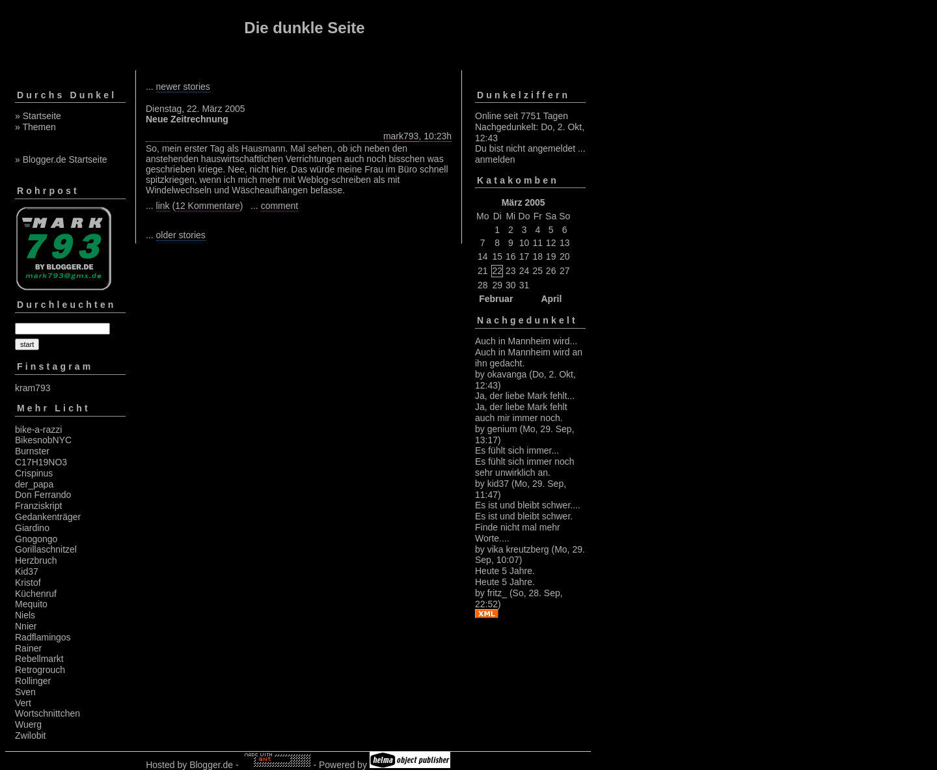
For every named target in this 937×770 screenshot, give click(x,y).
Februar (496, 299)
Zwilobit (30, 735)
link (163, 205)
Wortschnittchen (47, 713)
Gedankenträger (48, 517)
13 (565, 243)
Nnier (25, 626)
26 (551, 271)
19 (551, 256)
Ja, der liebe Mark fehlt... (525, 396)
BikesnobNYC (43, 440)
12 (551, 243)
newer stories (183, 86)
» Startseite (38, 116)
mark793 (400, 136)
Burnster (32, 451)
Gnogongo (36, 539)
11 (538, 243)
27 (565, 271)
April (551, 299)
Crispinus (34, 473)
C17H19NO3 (41, 462)
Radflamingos (43, 637)
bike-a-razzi (38, 429)
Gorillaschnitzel (46, 549)
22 (497, 271)
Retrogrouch (40, 670)
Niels (25, 615)
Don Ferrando (43, 494)
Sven (25, 692)
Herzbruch (36, 560)
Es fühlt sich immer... (517, 450)
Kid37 (26, 571)
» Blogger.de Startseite (61, 159)
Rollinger (33, 681)
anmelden (495, 159)
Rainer (28, 648)
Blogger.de (211, 765)
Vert (23, 703)
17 (524, 256)
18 (538, 256)
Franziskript (38, 506)
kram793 (32, 388)
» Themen (35, 127)
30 (511, 285)
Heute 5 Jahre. (505, 571)
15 (497, 256)
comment (280, 205)
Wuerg (28, 724)
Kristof (28, 582)
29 (497, 285)
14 (483, 256)
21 (483, 271)
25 (538, 271)
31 (524, 285)
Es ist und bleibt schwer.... (527, 505)
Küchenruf (36, 593)
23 (511, 271)
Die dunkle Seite (304, 27)
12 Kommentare (207, 205)
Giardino (32, 528)
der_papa (34, 484)
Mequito (31, 604)
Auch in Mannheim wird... (526, 341)
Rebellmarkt (39, 658)
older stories (181, 235)
